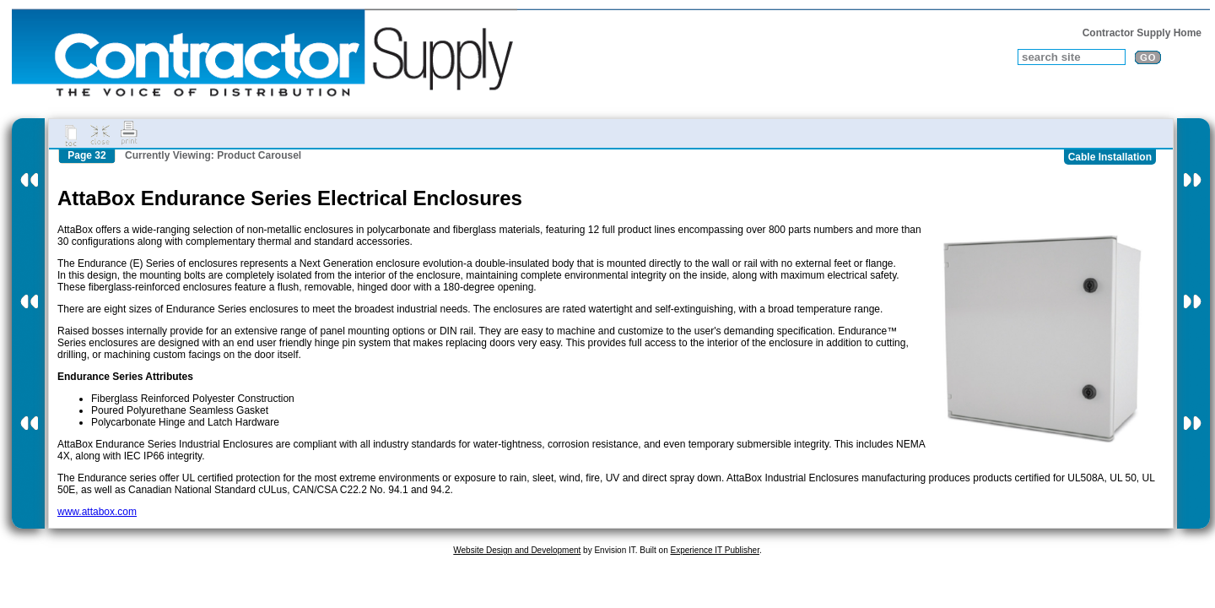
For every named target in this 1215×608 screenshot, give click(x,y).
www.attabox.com (97, 512)
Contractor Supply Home (1142, 33)
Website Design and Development (516, 550)
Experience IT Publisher (714, 550)
